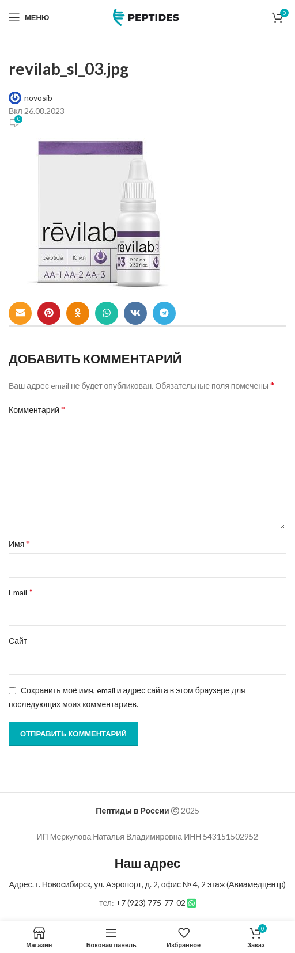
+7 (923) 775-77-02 (151, 903)
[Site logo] (147, 16)
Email (21, 591)
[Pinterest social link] (48, 313)
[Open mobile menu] (29, 17)
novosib (38, 97)
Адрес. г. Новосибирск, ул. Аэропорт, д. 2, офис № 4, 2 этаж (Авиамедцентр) (147, 884)
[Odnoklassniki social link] (77, 313)
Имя (19, 543)
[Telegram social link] (164, 313)
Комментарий (37, 409)
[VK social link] (135, 313)
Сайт (18, 641)
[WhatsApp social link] (106, 313)
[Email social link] (20, 313)
